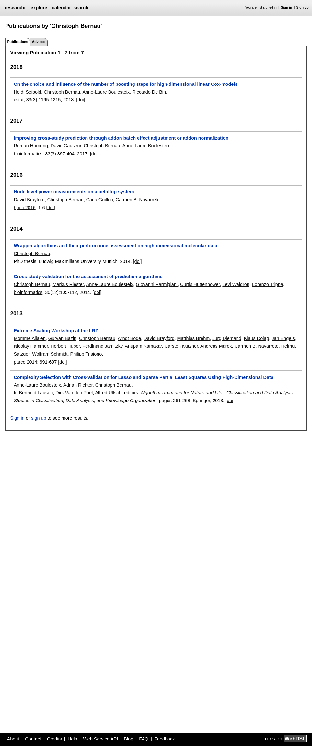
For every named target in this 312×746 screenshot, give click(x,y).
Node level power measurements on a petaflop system (74, 191)
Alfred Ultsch (108, 392)
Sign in (286, 7)
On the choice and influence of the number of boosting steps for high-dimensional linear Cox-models (125, 84)
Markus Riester (68, 284)
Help (72, 738)
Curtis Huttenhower (200, 284)
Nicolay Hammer (31, 346)
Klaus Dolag (256, 338)
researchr (15, 7)
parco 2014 (25, 362)
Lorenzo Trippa (267, 284)
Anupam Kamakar (143, 346)
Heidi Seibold (27, 92)
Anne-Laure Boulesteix (106, 92)
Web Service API (100, 738)
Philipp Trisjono (86, 353)
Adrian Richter (77, 385)
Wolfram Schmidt (49, 353)
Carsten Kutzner (181, 346)
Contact (33, 738)
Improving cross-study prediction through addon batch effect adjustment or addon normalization (121, 138)
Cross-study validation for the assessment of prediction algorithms (88, 276)
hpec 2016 (24, 207)
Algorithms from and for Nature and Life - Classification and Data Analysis (217, 392)
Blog (128, 738)
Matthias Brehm (193, 338)
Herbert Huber (65, 346)
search (80, 7)
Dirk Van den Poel (74, 392)
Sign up (302, 7)
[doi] (80, 99)
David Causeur (66, 145)
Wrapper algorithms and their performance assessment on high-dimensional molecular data (115, 245)
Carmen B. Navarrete (138, 199)
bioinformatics (28, 153)
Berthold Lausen (36, 392)
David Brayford (29, 199)
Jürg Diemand (226, 338)
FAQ (143, 738)
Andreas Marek (216, 346)
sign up (38, 418)
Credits (54, 738)
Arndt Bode (129, 338)
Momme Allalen (29, 338)
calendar (61, 7)
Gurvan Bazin (62, 338)
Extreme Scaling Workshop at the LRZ (56, 330)
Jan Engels (283, 338)
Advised (38, 42)
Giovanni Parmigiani (157, 284)
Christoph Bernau (62, 92)
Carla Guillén (99, 199)
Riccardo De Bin (149, 92)
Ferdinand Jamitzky (102, 346)
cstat (18, 99)
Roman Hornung (31, 145)
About (13, 738)
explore (38, 7)
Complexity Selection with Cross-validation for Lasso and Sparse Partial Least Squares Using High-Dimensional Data (143, 377)
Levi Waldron (235, 284)
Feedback (164, 738)
